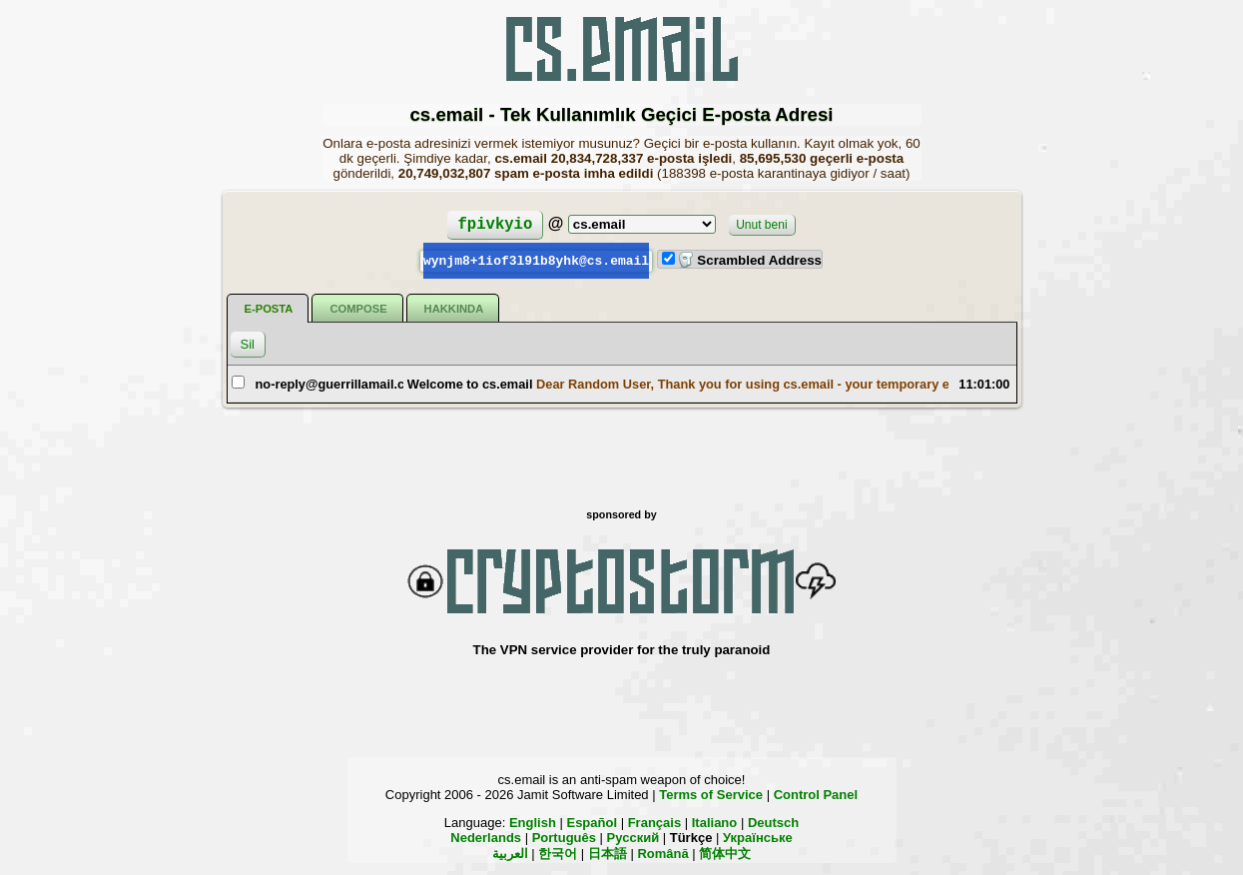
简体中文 (725, 852)
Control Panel (816, 793)
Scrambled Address (750, 260)
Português (564, 836)
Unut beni (761, 225)
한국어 (557, 852)
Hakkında (454, 308)
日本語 (607, 852)
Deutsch (773, 821)
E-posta (269, 308)
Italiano (715, 821)
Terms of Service (711, 793)
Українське (758, 836)
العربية (510, 852)
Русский (633, 836)
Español (591, 821)
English (532, 821)
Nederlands (485, 836)
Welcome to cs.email (470, 383)
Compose (357, 308)
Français (654, 821)
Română (662, 852)
